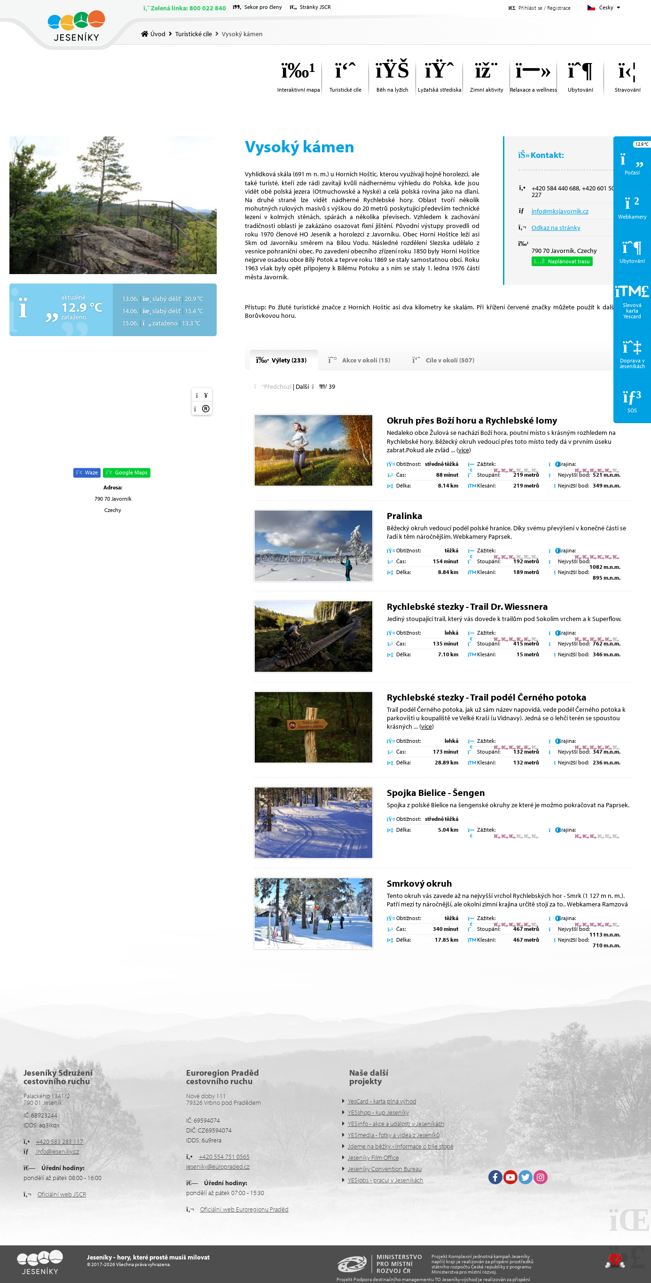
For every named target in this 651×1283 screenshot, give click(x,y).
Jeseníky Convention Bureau (385, 1169)
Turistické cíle (193, 34)
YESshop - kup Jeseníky (378, 1112)
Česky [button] (606, 7)
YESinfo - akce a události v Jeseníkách (396, 1123)
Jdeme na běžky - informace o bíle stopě (401, 1146)
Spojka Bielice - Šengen (436, 792)
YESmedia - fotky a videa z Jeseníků (393, 1135)
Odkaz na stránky (556, 227)
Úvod (76, 25)
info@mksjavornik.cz (560, 211)
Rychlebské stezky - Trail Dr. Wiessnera (467, 606)
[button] (539, 7)
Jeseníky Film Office (373, 1157)
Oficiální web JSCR (62, 1194)
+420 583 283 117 (59, 1141)
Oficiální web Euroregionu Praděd (244, 1209)
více (463, 450)
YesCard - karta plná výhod (382, 1101)
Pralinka (405, 515)
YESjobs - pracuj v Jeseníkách (386, 1180)
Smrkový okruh (419, 883)
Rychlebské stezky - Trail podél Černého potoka (487, 697)
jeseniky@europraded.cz (218, 1166)
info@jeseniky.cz (57, 1151)
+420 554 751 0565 (224, 1156)
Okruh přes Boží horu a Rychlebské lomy (472, 420)
